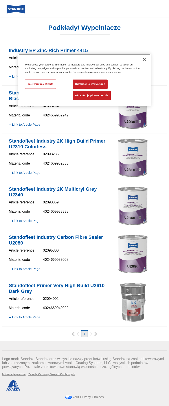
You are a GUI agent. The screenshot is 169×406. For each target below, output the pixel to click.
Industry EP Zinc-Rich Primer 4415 (48, 50)
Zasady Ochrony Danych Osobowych (51, 374)
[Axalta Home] (16, 12)
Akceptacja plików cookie (91, 95)
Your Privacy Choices (84, 397)
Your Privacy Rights (40, 84)
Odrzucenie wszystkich (90, 84)
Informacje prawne (14, 374)
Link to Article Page (26, 124)
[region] (84, 80)
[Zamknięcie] (144, 59)
